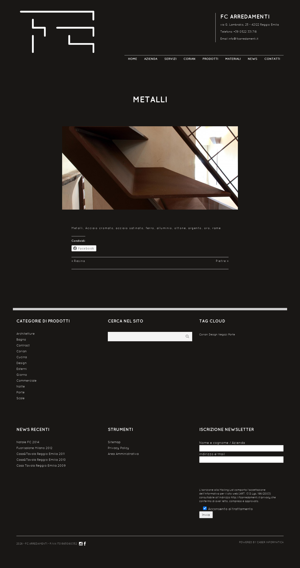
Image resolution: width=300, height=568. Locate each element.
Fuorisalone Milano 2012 (34, 448)
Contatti (272, 59)
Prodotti (210, 59)
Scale (20, 398)
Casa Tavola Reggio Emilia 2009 (41, 465)
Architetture (25, 333)
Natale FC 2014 (27, 442)
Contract (23, 345)
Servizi (170, 59)
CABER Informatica (270, 542)
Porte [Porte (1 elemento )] (231, 334)
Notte (20, 386)
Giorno (21, 374)
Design (21, 363)
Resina (79, 261)
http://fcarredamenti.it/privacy (250, 497)
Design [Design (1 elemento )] (213, 334)
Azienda (150, 59)
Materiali (233, 59)
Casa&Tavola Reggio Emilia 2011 (40, 454)
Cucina (21, 357)
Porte (20, 392)
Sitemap (114, 442)
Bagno (21, 339)
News (252, 59)
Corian (189, 59)
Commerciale (26, 380)
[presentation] (234, 477)
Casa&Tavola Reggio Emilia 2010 (41, 459)
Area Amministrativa (123, 454)
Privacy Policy (118, 448)
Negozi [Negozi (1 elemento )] (222, 334)
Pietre (221, 261)
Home (132, 59)
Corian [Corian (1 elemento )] (203, 334)
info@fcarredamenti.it (244, 38)
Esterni (21, 369)
